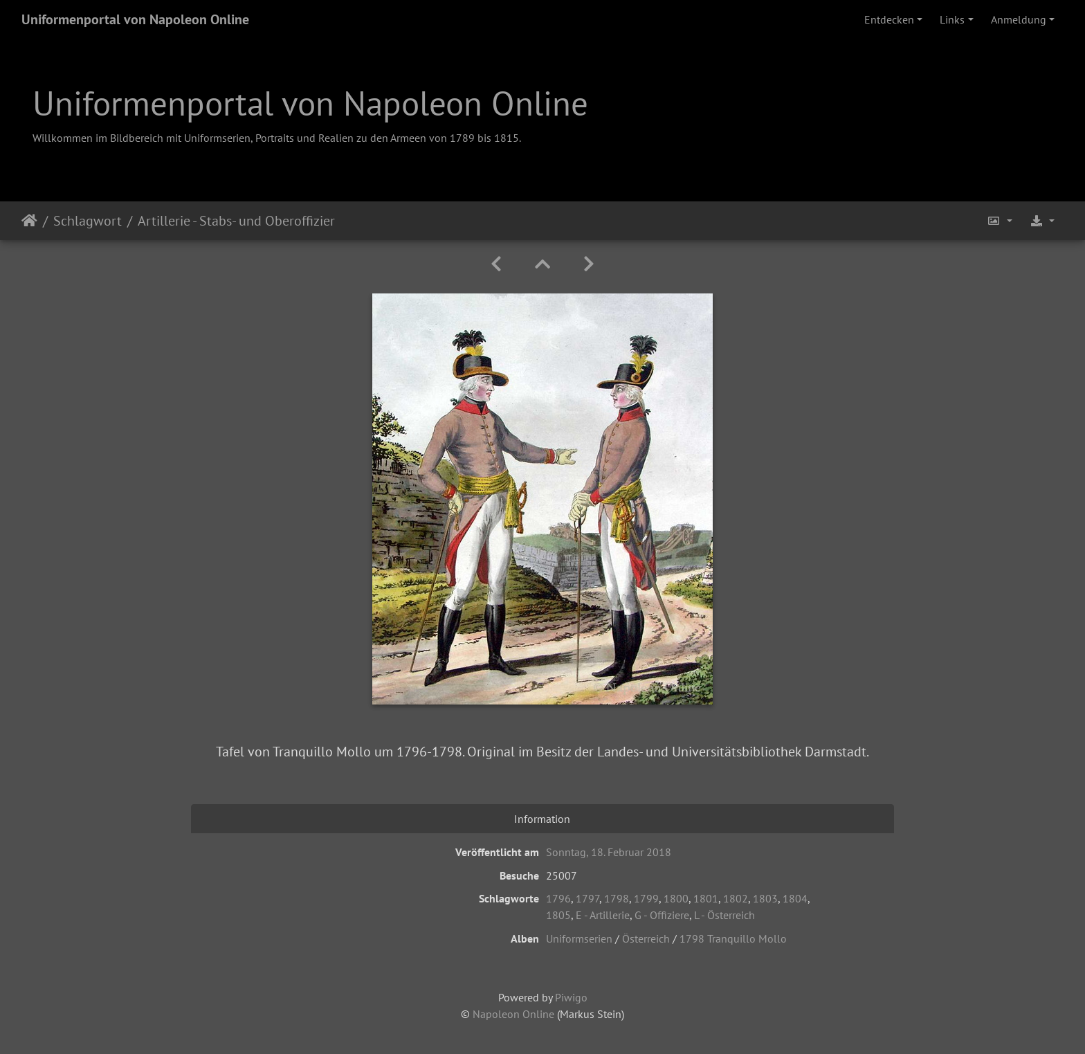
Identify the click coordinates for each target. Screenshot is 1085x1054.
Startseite (29, 220)
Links (952, 19)
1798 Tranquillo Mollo (733, 938)
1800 (676, 898)
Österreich (646, 938)
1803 (765, 898)
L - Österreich (724, 915)
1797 (587, 898)
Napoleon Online (513, 1014)
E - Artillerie (603, 915)
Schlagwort (87, 221)
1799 (646, 898)
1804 (795, 898)
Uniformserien (579, 938)
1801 (705, 898)
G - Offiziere (662, 915)
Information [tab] (542, 819)
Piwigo (571, 997)
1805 (558, 915)
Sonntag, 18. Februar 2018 (608, 852)
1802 (735, 898)
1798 (616, 898)
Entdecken (889, 19)
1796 (558, 898)
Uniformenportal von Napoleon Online (135, 19)
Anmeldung (1018, 19)
